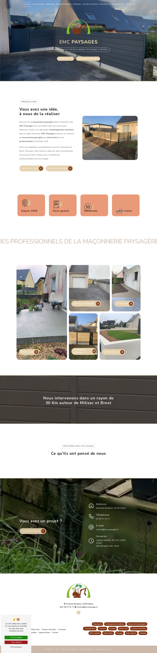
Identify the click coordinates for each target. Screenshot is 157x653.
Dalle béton (108, 633)
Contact (128, 4)
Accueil (27, 4)
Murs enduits (104, 4)
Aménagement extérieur (114, 624)
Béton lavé (50, 4)
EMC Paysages (39, 4)
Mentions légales (86, 649)
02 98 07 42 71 (66, 58)
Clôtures (102, 628)
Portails (112, 628)
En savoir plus (32, 158)
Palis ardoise (131, 633)
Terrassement (89, 628)
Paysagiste (97, 624)
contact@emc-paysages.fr (107, 518)
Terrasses (77, 4)
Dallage (143, 633)
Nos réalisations (60, 158)
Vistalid (50, 649)
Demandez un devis (88, 58)
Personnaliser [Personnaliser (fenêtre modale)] (16, 647)
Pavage (119, 633)
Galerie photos (117, 4)
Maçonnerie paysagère (137, 624)
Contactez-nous (33, 542)
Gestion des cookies (104, 649)
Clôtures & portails (90, 4)
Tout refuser (16, 642)
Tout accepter (16, 637)
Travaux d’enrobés (63, 4)
